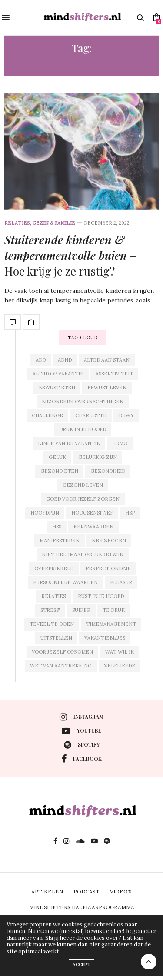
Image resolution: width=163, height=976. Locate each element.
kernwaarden (93, 527)
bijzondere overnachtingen (82, 401)
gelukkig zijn (97, 457)
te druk (114, 610)
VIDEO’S (121, 891)
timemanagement (111, 624)
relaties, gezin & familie (39, 223)
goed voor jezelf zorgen (83, 499)
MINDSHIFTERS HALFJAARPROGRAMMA (81, 907)
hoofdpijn (44, 513)
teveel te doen (52, 624)
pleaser (121, 582)
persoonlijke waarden (65, 582)
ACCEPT (81, 964)
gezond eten (59, 471)
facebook (82, 758)
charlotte (90, 415)
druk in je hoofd (82, 429)
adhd (65, 360)
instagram (81, 717)
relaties (53, 596)
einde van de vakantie (69, 443)
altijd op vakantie (58, 374)
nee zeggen (109, 541)
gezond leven (83, 485)
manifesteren (60, 541)
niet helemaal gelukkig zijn (82, 554)
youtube (81, 731)
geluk (57, 457)
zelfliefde (119, 666)
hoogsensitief (92, 513)
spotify (82, 744)
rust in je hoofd (101, 596)
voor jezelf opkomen (62, 652)
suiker (81, 610)
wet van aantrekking (61, 666)
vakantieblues (104, 638)
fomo (119, 443)
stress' (50, 610)
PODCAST (86, 891)
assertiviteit (114, 374)
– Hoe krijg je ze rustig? (70, 255)
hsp (130, 513)
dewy (126, 415)
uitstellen (56, 638)
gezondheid (107, 471)
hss (56, 527)
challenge (47, 415)
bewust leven (106, 388)
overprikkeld (53, 568)
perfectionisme (108, 568)
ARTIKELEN (47, 891)
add (41, 360)
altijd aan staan (107, 360)
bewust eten (57, 388)
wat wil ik (119, 652)
